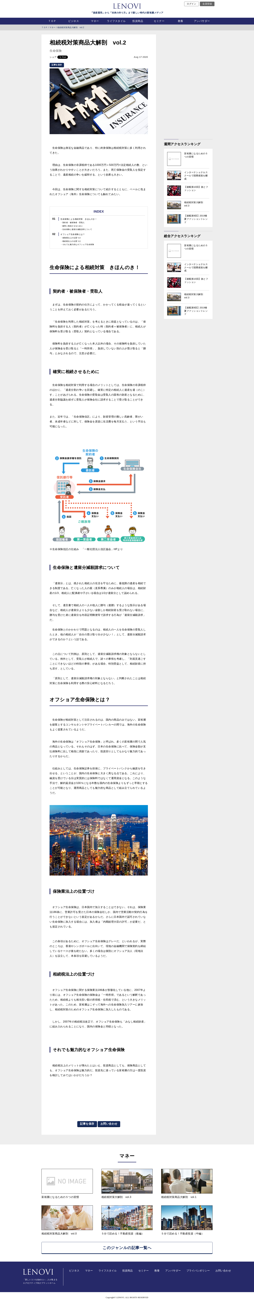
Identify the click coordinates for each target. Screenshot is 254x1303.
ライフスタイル (116, 21)
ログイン (191, 4)
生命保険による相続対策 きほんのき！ (78, 219)
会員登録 (207, 4)
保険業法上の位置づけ (71, 238)
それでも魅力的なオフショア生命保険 (78, 244)
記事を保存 (57, 65)
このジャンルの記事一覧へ (127, 1248)
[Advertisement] (188, 83)
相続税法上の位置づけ (71, 241)
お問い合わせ (108, 1123)
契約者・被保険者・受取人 (73, 222)
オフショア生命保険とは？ (72, 234)
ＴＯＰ (52, 21)
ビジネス (73, 21)
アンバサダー (202, 21)
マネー (95, 21)
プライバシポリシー (198, 1270)
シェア (53, 57)
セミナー (159, 21)
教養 (180, 21)
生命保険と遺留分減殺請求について (77, 229)
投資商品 (137, 21)
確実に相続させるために (72, 226)
